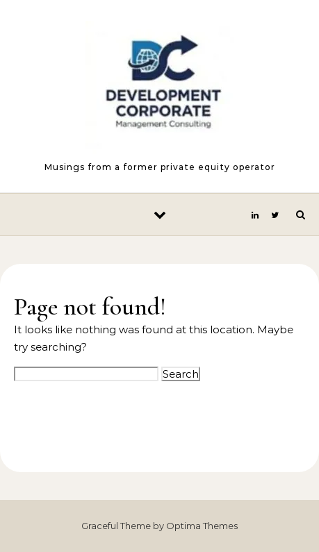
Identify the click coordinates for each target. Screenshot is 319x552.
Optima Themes (202, 525)
